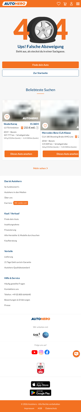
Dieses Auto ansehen (21, 153)
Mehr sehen (39, 168)
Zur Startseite (40, 73)
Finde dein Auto (40, 64)
